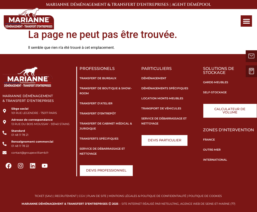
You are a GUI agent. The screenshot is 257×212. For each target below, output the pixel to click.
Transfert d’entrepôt (98, 113)
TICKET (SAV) (44, 196)
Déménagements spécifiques (164, 88)
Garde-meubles (215, 82)
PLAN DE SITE (96, 196)
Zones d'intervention (228, 130)
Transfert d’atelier (96, 103)
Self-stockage (215, 92)
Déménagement (153, 78)
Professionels (97, 68)
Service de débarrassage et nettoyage (102, 151)
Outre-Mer (212, 149)
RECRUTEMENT (66, 196)
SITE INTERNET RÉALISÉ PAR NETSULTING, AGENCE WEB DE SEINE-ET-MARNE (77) (178, 203)
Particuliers (156, 68)
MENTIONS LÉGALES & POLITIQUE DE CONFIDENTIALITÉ (147, 196)
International (215, 159)
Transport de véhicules (161, 108)
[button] (246, 21)
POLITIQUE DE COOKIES (205, 196)
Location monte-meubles (162, 98)
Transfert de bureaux (98, 78)
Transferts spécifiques (99, 138)
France (209, 139)
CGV (82, 196)
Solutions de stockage (218, 70)
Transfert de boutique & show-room (106, 91)
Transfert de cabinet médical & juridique (106, 126)
